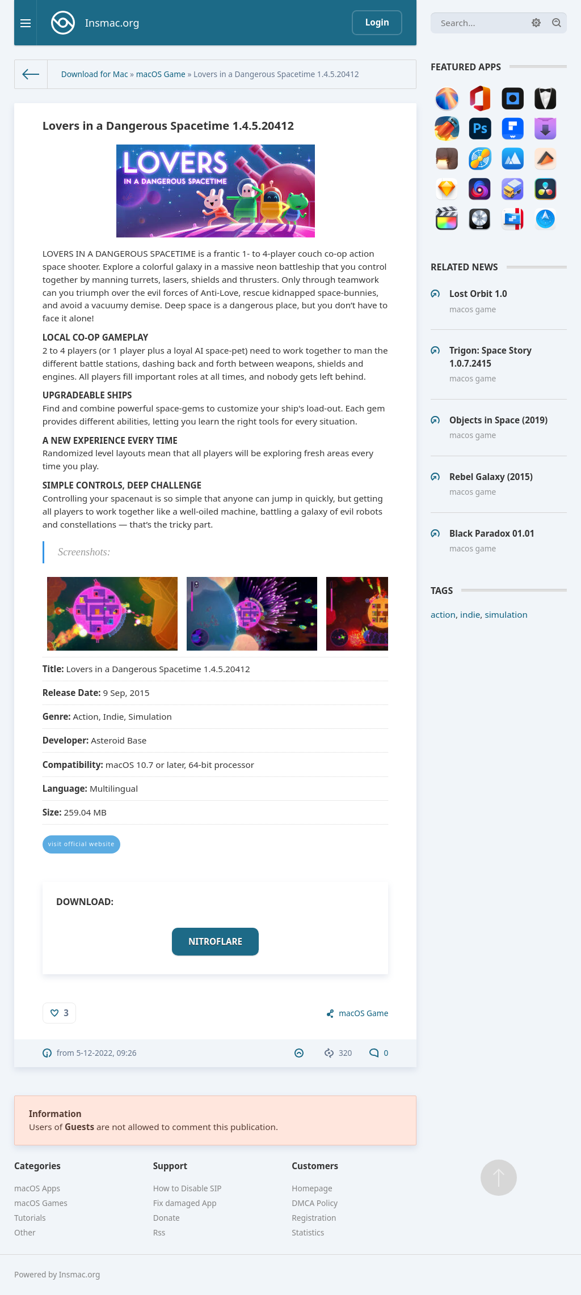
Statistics (308, 1232)
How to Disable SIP (187, 1188)
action (443, 614)
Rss (159, 1232)
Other (25, 1232)
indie (470, 614)
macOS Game (161, 74)
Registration (314, 1217)
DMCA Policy (315, 1203)
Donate (166, 1217)
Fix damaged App (185, 1203)
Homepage (312, 1188)
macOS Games (41, 1203)
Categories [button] (37, 1165)
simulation (506, 614)
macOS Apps (37, 1188)
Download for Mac (94, 74)
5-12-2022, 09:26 (107, 1052)
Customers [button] (315, 1165)
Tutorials (30, 1217)
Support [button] (170, 1165)
